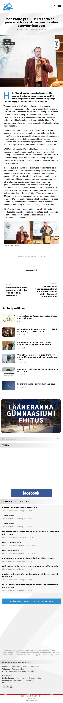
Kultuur (7, 40)
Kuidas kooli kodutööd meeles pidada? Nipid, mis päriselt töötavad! (30, 575)
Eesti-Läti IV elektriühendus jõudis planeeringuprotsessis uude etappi (30, 586)
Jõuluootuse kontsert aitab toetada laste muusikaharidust (37, 317)
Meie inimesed (9, 43)
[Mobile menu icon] (59, 6)
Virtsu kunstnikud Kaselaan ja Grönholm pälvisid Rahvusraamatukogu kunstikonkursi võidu (38, 357)
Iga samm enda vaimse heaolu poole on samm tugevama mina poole (30, 533)
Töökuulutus (8, 515)
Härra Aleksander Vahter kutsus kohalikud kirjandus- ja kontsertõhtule (37, 330)
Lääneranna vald (31, 700)
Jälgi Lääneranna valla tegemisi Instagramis (31, 601)
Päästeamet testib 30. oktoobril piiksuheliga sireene (28, 558)
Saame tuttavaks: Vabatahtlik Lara (19, 507)
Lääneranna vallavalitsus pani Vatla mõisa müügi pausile (30, 566)
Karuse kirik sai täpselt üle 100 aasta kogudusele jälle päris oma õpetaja (34, 344)
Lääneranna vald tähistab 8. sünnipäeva (36, 384)
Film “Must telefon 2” (12, 550)
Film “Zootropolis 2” (12, 542)
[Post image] (9, 318)
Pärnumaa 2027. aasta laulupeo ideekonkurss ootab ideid (38, 370)
